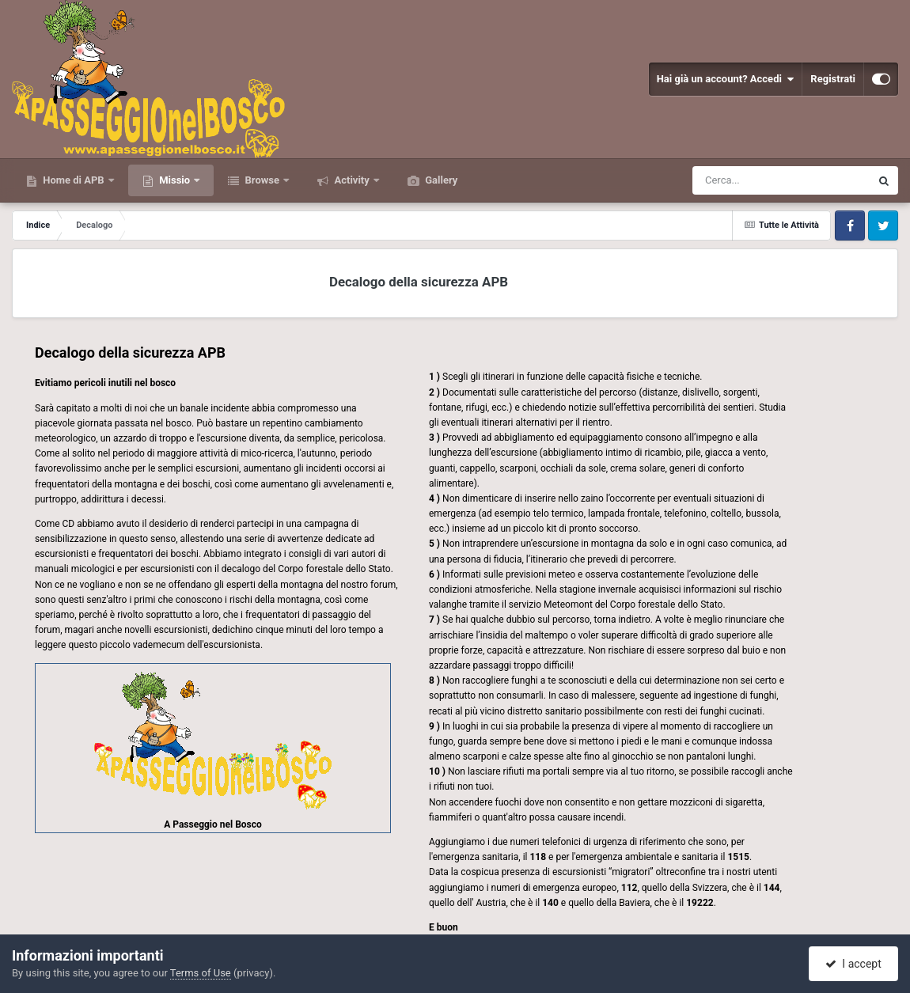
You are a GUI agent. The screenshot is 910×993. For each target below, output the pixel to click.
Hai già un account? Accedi (725, 79)
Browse (262, 180)
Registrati (832, 79)
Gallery (440, 180)
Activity (352, 180)
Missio (174, 180)
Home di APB (73, 180)
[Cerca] (747, 180)
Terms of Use (200, 973)
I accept (853, 963)
